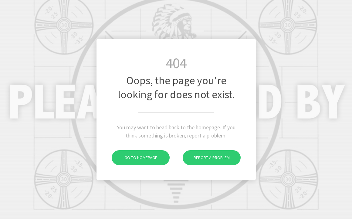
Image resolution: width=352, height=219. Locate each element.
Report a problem (206, 157)
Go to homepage (134, 157)
